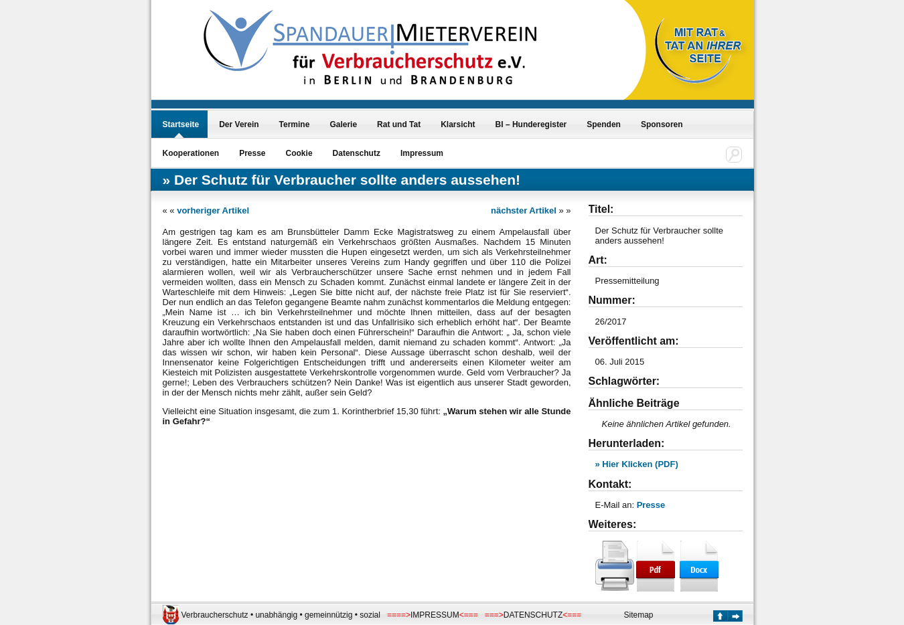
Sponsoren (662, 124)
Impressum (421, 153)
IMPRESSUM (434, 615)
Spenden (604, 124)
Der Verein (238, 124)
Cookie (299, 153)
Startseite (181, 124)
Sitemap (639, 615)
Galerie (343, 124)
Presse (252, 153)
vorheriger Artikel (213, 210)
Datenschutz (356, 153)
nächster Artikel (523, 210)
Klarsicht (458, 124)
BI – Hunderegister (531, 124)
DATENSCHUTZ (533, 615)
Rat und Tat (399, 124)
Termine (294, 124)
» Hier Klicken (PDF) (636, 464)
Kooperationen (191, 153)
